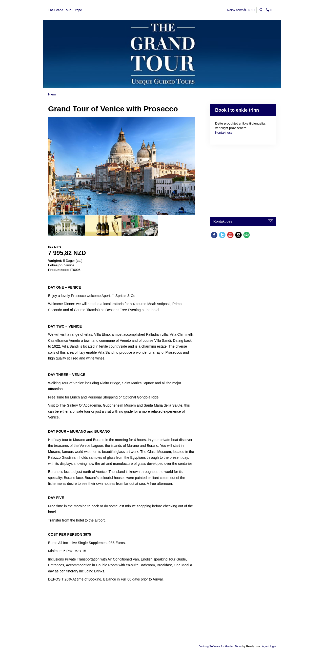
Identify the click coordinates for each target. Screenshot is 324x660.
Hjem (52, 94)
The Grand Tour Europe (65, 10)
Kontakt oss (223, 132)
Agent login (269, 646)
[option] (66, 225)
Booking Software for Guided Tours (220, 646)
